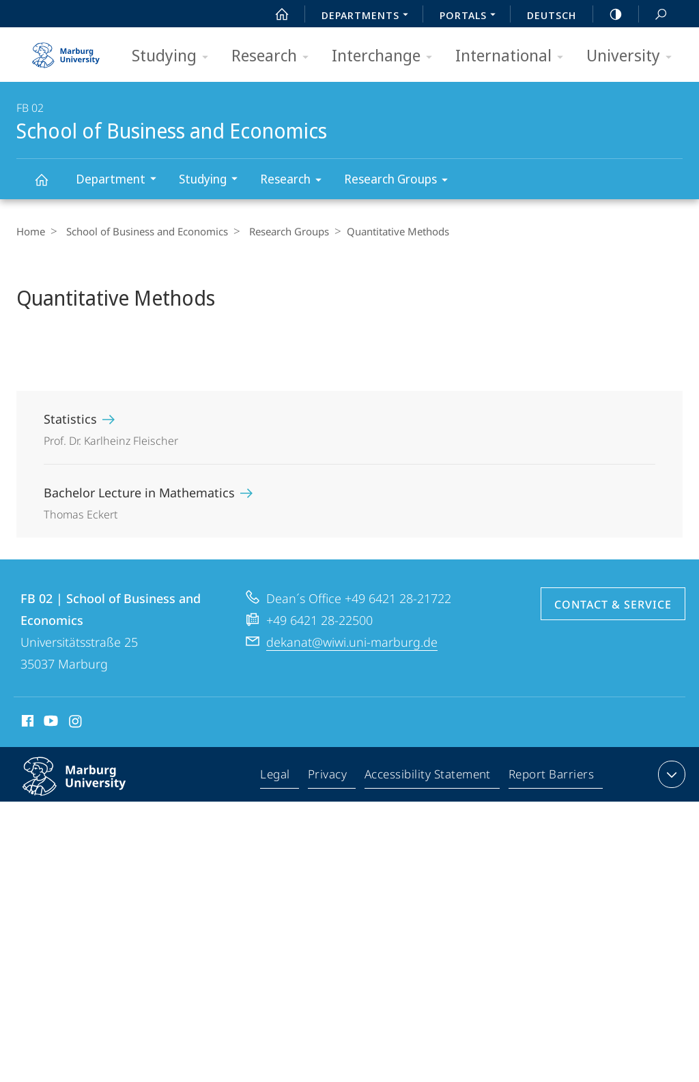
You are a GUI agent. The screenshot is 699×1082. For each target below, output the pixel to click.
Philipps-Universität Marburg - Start (67, 50)
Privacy (329, 777)
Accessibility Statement (428, 777)
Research (274, 56)
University (633, 56)
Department (120, 180)
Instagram (76, 723)
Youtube (49, 723)
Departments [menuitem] (369, 16)
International (513, 56)
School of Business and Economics (49, 186)
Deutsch (551, 15)
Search (653, 15)
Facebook (26, 723)
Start (274, 14)
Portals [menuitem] (471, 16)
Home (30, 231)
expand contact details (670, 774)
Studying (174, 56)
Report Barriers (551, 777)
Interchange (386, 56)
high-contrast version (608, 14)
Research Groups (400, 181)
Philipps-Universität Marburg (89, 787)
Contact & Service (613, 604)
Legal (278, 777)
